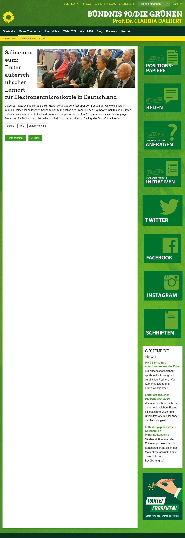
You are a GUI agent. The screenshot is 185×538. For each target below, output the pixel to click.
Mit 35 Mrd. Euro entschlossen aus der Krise (162, 364)
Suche (98, 4)
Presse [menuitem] (110, 31)
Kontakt (76, 4)
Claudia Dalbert (11, 39)
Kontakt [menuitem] (126, 31)
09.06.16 (62, 105)
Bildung (42, 39)
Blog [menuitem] (100, 31)
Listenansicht (15, 138)
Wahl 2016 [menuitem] (86, 31)
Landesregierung (37, 125)
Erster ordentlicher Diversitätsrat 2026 (157, 396)
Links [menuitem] (176, 4)
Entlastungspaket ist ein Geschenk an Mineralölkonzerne (160, 430)
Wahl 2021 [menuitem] (69, 31)
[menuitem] (66, 4)
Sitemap (87, 4)
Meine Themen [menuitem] (28, 31)
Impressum (110, 4)
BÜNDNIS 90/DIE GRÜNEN (134, 14)
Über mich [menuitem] (50, 31)
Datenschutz (126, 4)
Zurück (35, 138)
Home (66, 4)
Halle (21, 125)
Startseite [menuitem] (9, 31)
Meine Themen (29, 39)
